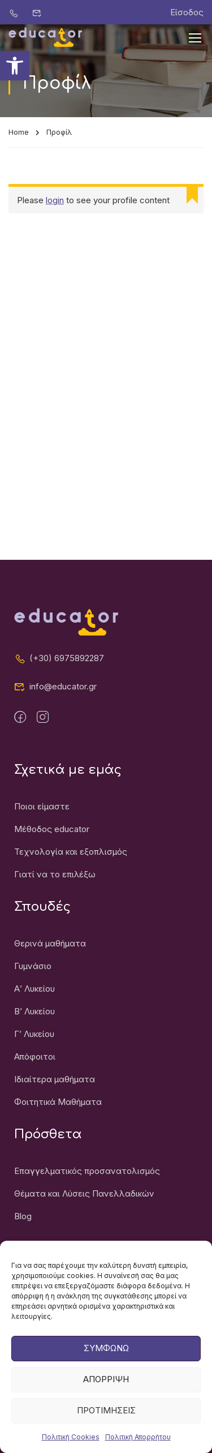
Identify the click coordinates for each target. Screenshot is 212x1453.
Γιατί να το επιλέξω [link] (55, 874)
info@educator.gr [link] (55, 686)
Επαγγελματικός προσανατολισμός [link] (87, 1170)
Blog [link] (23, 1216)
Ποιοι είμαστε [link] (42, 806)
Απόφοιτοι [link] (34, 1056)
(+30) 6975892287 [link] (59, 658)
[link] (14, 65)
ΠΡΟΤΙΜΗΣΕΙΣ (106, 1422)
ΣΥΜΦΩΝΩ (106, 1360)
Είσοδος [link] (187, 12)
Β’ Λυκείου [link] (34, 1011)
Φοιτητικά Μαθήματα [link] (58, 1101)
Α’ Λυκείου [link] (34, 988)
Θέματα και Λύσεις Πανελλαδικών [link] (84, 1193)
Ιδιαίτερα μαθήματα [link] (54, 1079)
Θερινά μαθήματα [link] (50, 943)
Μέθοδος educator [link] (51, 829)
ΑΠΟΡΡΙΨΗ (106, 1391)
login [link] (55, 200)
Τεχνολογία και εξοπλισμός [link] (70, 851)
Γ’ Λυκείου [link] (34, 1033)
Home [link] (18, 131)
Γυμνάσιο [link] (32, 966)
